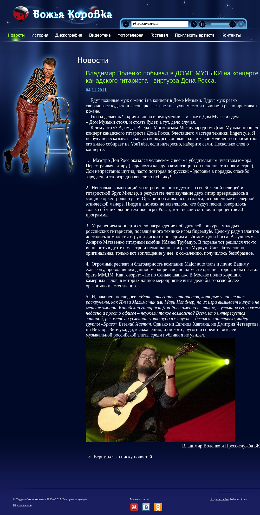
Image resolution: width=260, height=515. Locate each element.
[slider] (232, 24)
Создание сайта (219, 498)
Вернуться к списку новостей (123, 456)
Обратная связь (22, 504)
